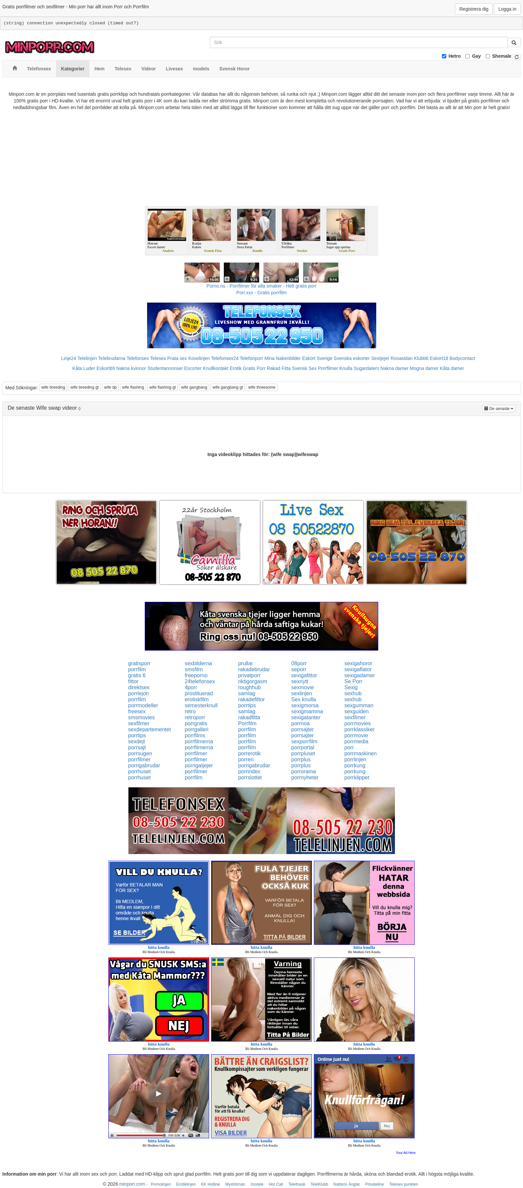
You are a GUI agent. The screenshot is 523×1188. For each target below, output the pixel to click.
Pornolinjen (161, 1184)
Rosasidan (402, 358)
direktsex (138, 687)
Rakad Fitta (279, 368)
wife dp (110, 387)
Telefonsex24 (225, 358)
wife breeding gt (84, 387)
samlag (246, 693)
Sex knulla (303, 699)
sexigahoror (358, 663)
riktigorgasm (252, 681)
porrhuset (139, 771)
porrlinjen (355, 759)
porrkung (354, 765)
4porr (191, 687)
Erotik (235, 368)
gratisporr (139, 663)
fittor (133, 681)
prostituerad (199, 693)
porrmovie (356, 735)
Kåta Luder (83, 368)
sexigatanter (305, 717)
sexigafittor (304, 675)
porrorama (303, 771)
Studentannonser (165, 368)
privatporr (249, 675)
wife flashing (133, 387)
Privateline (374, 1184)
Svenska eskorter (352, 358)
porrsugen (140, 753)
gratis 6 (136, 675)
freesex (136, 711)
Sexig (351, 687)
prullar (245, 663)
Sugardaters (366, 368)
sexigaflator (358, 669)
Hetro (455, 56)
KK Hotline (210, 1184)
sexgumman (358, 705)
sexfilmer (355, 717)
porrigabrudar (144, 765)
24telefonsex (200, 681)
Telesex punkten (403, 1184)
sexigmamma (307, 711)
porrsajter (302, 729)
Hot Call (276, 1184)
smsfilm (194, 669)
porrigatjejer (199, 765)
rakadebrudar (254, 669)
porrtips (247, 705)
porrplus (301, 759)
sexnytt (299, 681)
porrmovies (357, 723)
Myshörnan (235, 1184)
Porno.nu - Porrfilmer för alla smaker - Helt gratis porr (261, 286)
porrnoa (300, 723)
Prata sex (177, 358)
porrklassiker (359, 729)
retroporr (195, 717)
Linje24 (68, 358)
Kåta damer (452, 368)
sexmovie (302, 687)
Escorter (192, 368)
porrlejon (138, 693)
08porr (299, 663)
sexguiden (356, 711)
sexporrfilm (304, 741)
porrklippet (356, 777)
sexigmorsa (305, 705)
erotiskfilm (197, 699)
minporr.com (132, 1184)
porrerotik (249, 753)
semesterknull (201, 705)
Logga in (507, 9)
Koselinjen (199, 358)
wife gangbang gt (227, 387)
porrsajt (137, 747)
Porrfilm (247, 723)
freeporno (196, 675)
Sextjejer (380, 358)
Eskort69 (105, 368)
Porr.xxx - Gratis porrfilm (261, 292)
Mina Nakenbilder (283, 358)
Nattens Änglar (347, 1184)
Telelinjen (87, 358)
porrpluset (303, 753)
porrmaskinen (360, 753)
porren (245, 759)
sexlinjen (301, 693)
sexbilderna (198, 663)
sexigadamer (359, 675)
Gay (476, 56)
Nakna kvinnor (131, 368)
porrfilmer (196, 753)
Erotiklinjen (186, 1184)
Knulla (346, 368)
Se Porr (353, 681)
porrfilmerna (199, 741)
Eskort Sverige (317, 358)
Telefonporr (251, 358)
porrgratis (196, 723)
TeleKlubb (319, 1184)
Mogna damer (424, 368)
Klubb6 (421, 358)
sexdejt (136, 741)
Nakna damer (395, 368)
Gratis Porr (254, 368)
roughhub (249, 687)
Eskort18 (439, 358)
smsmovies (141, 717)
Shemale (502, 56)
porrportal (302, 747)
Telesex (158, 358)
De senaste (499, 408)
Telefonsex (137, 358)
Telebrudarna (111, 358)
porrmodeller (143, 705)
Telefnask (297, 1184)
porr (349, 747)
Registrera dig (473, 9)
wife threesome (261, 387)
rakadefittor (251, 699)
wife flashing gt (162, 387)
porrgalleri (196, 729)
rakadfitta (249, 717)
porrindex (249, 771)
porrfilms (195, 735)
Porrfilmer (328, 368)
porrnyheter (305, 777)
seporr (298, 669)
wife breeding (53, 387)
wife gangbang (194, 387)
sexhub (353, 693)
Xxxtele (257, 1184)
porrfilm (137, 669)
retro (190, 711)
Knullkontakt (215, 368)
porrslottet (250, 777)
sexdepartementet (149, 729)
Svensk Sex (304, 368)
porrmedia (356, 741)
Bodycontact (462, 358)
